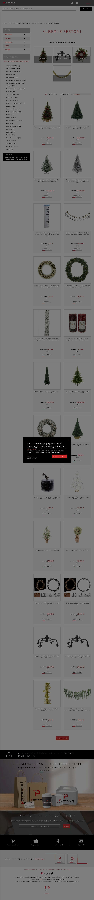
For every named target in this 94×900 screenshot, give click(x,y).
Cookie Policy (31, 449)
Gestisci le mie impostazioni (32, 457)
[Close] (69, 440)
